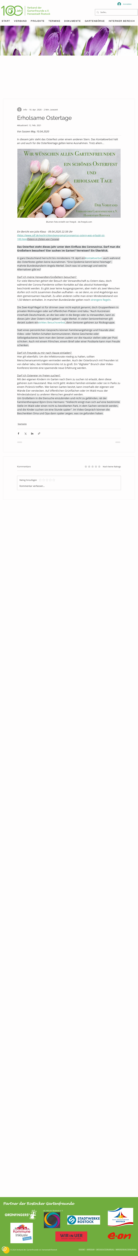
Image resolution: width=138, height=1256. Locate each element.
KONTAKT (82, 1249)
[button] (54, 21)
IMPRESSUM (91, 1249)
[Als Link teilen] (39, 433)
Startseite (22, 424)
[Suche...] (116, 12)
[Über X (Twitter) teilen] (25, 433)
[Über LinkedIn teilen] (32, 433)
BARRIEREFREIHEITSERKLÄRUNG (126, 1249)
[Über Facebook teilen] (18, 433)
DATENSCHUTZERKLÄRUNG (105, 1249)
